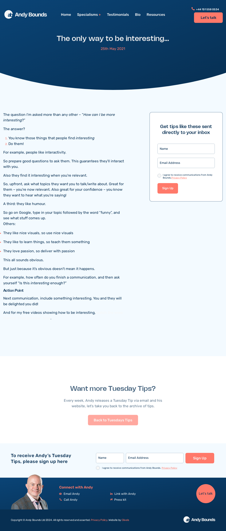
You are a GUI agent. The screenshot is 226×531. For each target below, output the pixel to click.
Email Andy (69, 494)
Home (66, 15)
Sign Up (167, 188)
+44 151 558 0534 (205, 9)
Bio (138, 15)
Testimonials (118, 15)
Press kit (118, 499)
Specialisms (87, 15)
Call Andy (68, 499)
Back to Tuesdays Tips (113, 430)
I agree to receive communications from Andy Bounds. (187, 176)
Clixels (125, 520)
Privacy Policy (179, 178)
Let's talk (208, 18)
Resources (156, 15)
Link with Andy (123, 494)
